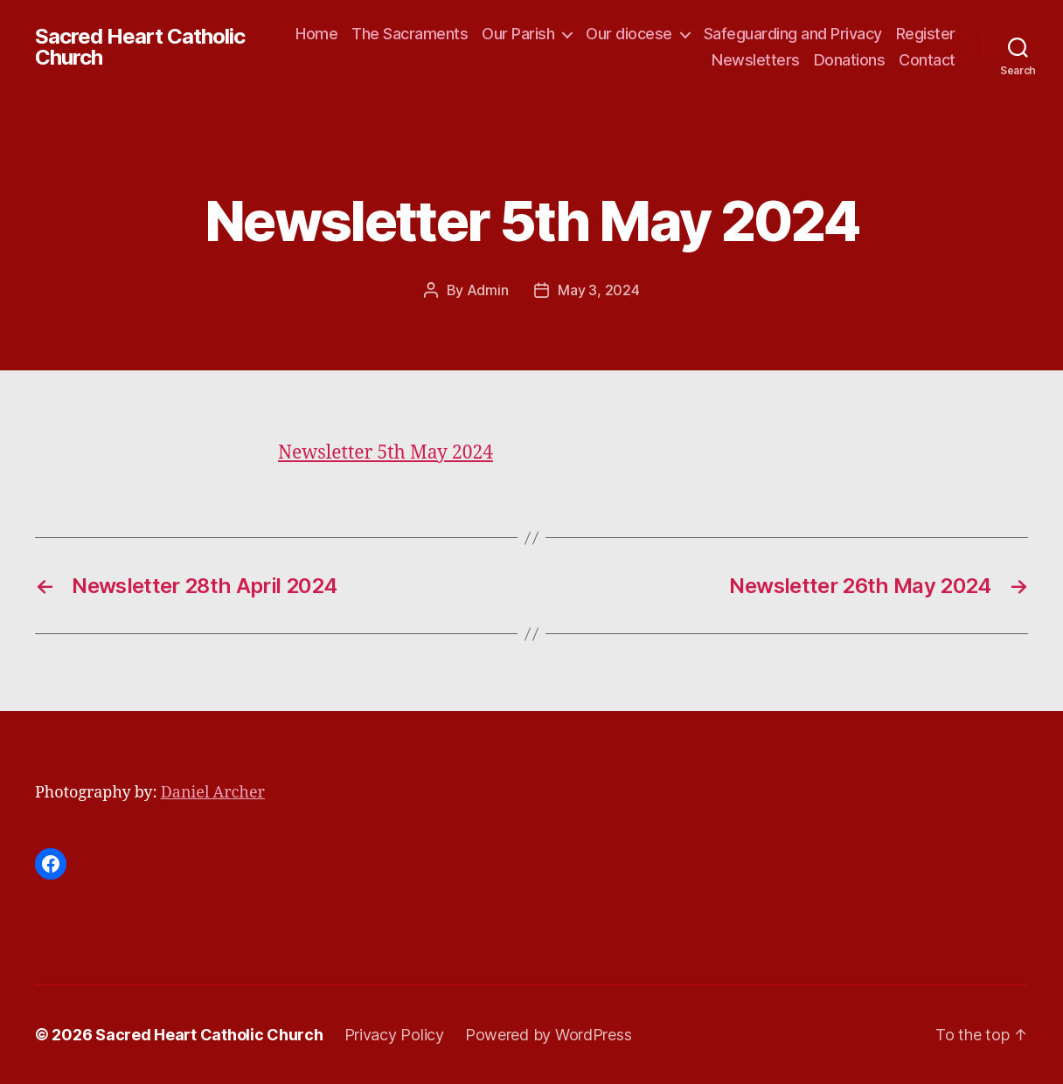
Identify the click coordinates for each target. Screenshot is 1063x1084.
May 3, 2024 (598, 290)
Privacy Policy (394, 1034)
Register (925, 33)
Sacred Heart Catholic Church (140, 47)
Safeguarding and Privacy (793, 33)
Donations (850, 60)
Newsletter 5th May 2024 (385, 453)
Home (316, 33)
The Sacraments (409, 33)
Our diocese (629, 33)
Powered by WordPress (548, 1034)
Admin (488, 290)
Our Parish (518, 33)
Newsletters (756, 60)
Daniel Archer (213, 793)
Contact (927, 60)
